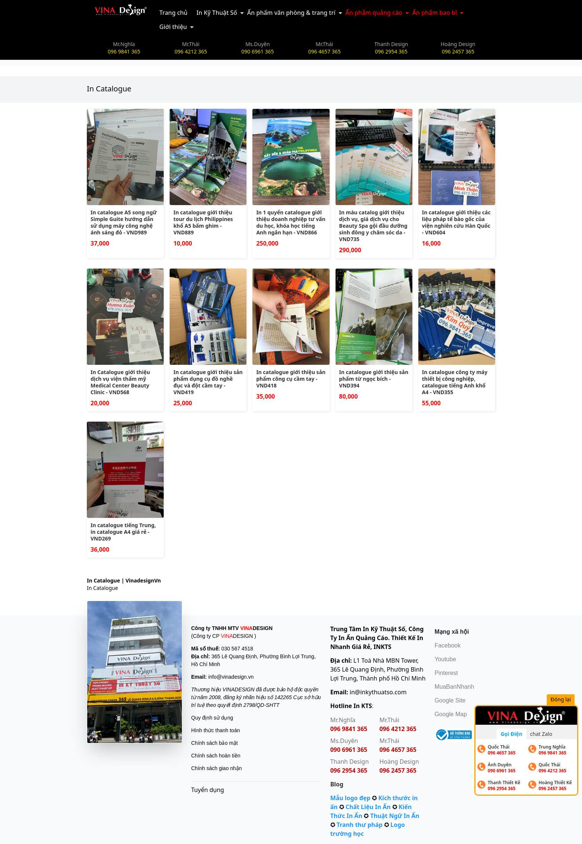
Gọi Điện (512, 733)
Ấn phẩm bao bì (434, 13)
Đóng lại (563, 700)
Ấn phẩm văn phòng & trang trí (291, 13)
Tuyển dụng (207, 790)
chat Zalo (541, 733)
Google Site (450, 700)
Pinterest (446, 673)
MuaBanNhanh (454, 687)
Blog (337, 784)
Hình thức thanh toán (215, 730)
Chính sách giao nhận (216, 768)
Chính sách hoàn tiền (216, 756)
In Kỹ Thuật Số (216, 13)
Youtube (445, 659)
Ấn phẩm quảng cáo (374, 13)
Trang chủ (173, 13)
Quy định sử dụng (212, 718)
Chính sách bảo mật (214, 743)
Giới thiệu (173, 27)
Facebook (448, 645)
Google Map (451, 714)
